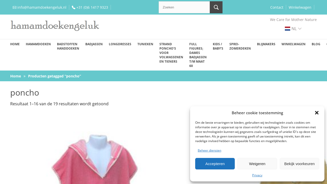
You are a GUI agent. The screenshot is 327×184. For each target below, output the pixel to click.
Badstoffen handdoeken (68, 46)
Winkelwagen (300, 7)
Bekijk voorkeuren (299, 164)
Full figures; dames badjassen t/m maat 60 (198, 55)
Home (15, 44)
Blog (316, 44)
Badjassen (94, 44)
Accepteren (215, 164)
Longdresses (120, 44)
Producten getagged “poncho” (54, 76)
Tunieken (145, 44)
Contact (276, 7)
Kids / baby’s (218, 46)
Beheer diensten (209, 150)
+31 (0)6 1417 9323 (92, 7)
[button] (316, 112)
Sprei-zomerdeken (240, 46)
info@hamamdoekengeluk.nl (41, 7)
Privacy (257, 175)
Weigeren (257, 164)
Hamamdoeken (38, 44)
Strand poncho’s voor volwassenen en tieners (171, 53)
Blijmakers (266, 44)
